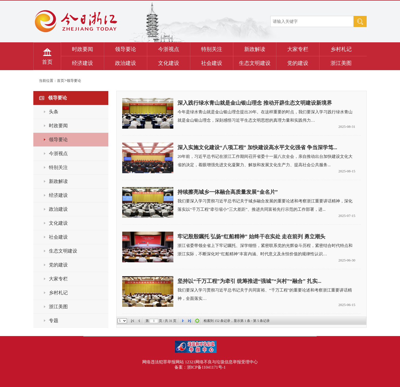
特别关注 (211, 49)
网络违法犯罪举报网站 (163, 362)
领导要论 (125, 49)
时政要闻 (82, 49)
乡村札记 (341, 49)
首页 (47, 62)
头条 (53, 111)
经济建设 (82, 63)
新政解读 (254, 49)
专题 (53, 320)
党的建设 (297, 63)
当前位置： (48, 81)
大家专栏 (297, 49)
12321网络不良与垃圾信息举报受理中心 (221, 362)
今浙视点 (168, 49)
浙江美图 (341, 63)
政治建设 (125, 63)
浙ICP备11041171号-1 (206, 367)
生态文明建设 (255, 63)
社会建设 (211, 63)
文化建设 (168, 63)
